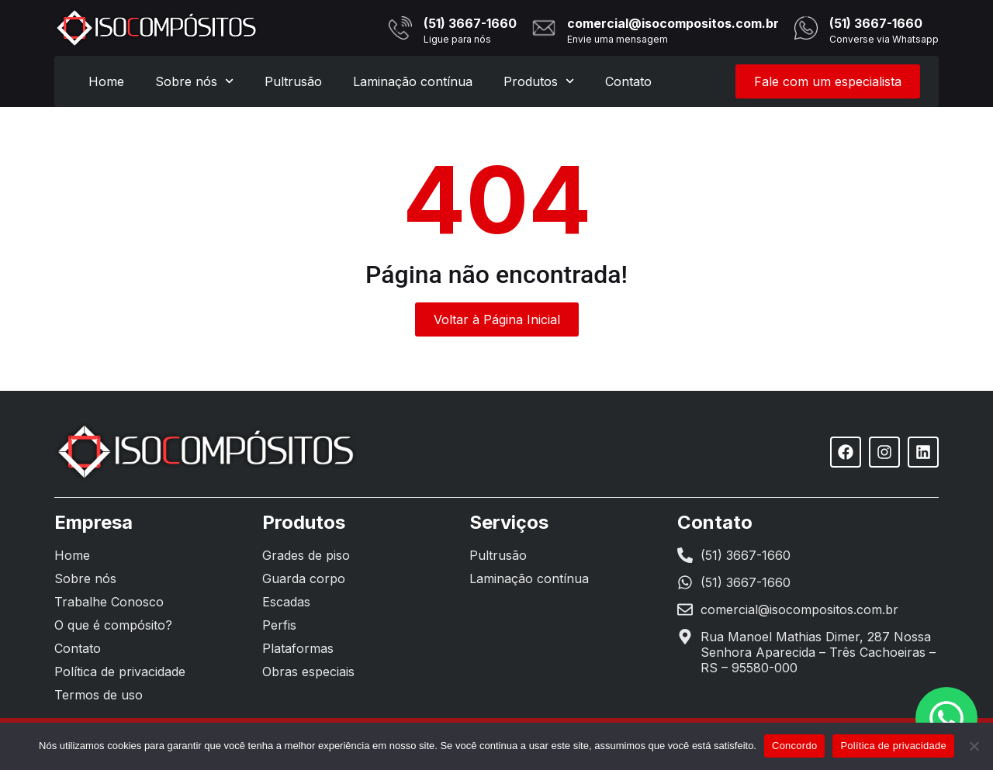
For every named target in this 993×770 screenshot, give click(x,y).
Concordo (794, 745)
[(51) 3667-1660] (400, 28)
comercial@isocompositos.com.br (673, 23)
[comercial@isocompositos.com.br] (543, 28)
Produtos (538, 81)
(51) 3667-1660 (470, 23)
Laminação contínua (412, 81)
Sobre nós (194, 81)
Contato (628, 81)
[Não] (973, 746)
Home (106, 81)
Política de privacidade (893, 745)
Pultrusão (293, 81)
